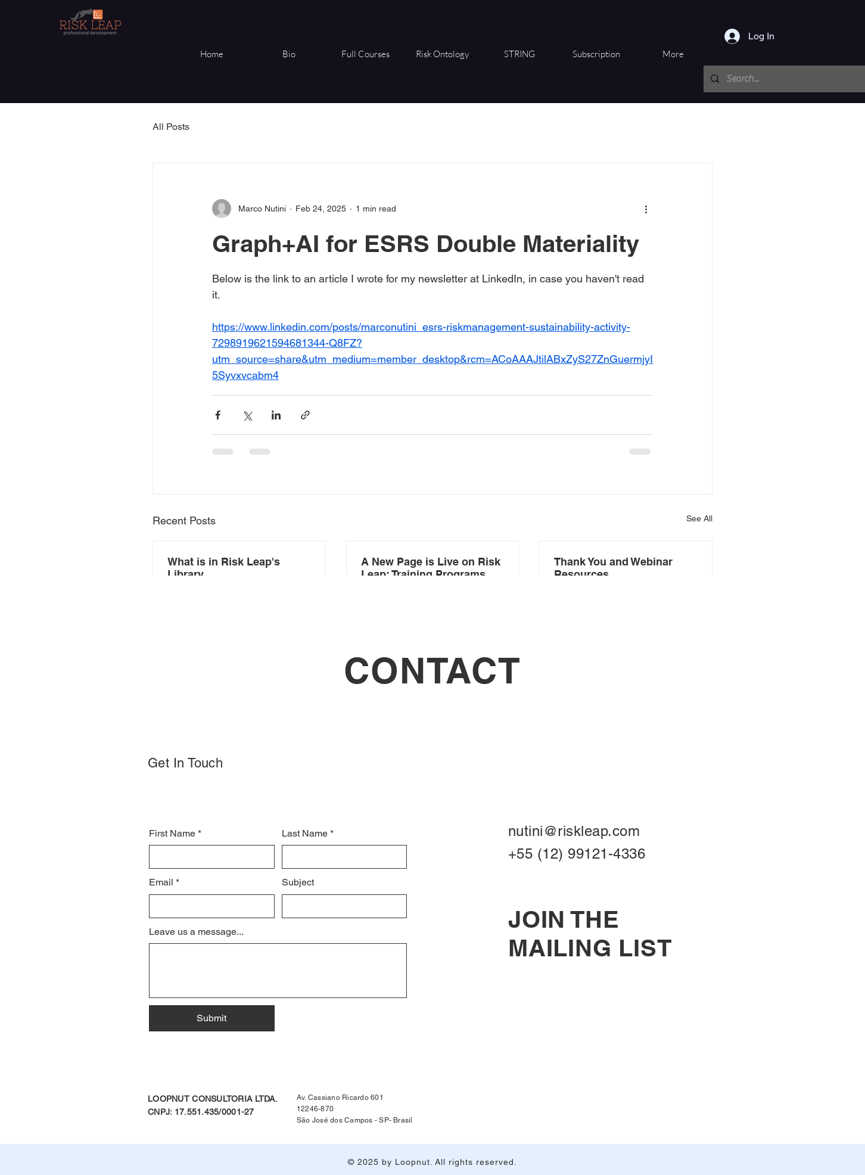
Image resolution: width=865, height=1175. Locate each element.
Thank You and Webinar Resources (613, 567)
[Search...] (785, 79)
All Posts (171, 126)
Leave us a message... (196, 931)
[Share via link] (305, 415)
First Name (175, 833)
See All (699, 518)
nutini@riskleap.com (574, 831)
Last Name (308, 833)
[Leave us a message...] (278, 971)
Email (164, 882)
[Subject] (341, 906)
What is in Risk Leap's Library (223, 567)
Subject (298, 882)
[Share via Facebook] (217, 415)
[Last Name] (341, 856)
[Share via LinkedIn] (276, 415)
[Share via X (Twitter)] (247, 415)
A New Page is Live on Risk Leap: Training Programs (430, 567)
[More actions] (646, 208)
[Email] (208, 906)
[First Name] (208, 856)
